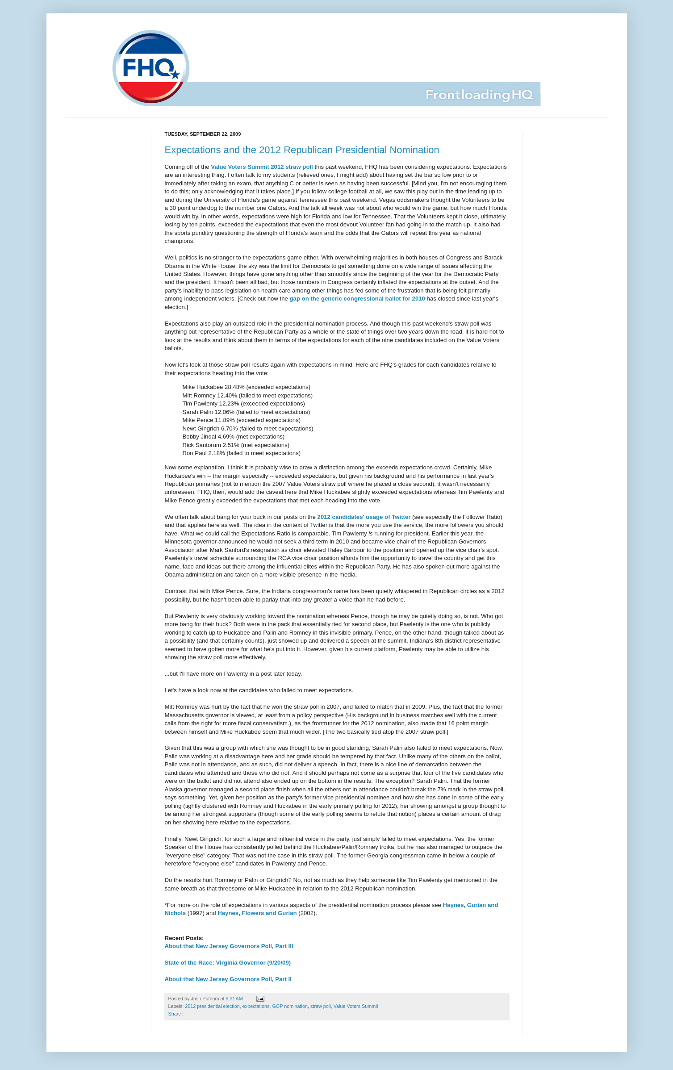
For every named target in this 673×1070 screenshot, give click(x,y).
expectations (256, 1006)
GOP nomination (290, 1006)
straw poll (320, 1006)
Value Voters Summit (356, 1006)
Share (174, 1013)
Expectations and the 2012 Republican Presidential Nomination (302, 149)
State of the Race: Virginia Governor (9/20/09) (228, 962)
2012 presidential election (212, 1006)
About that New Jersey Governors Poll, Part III (229, 946)
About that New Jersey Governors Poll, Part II (228, 979)
